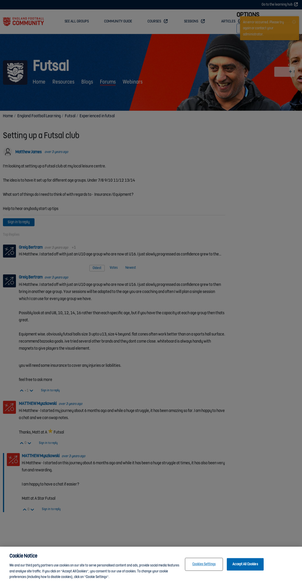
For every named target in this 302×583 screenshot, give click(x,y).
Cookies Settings (204, 564)
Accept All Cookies (245, 564)
